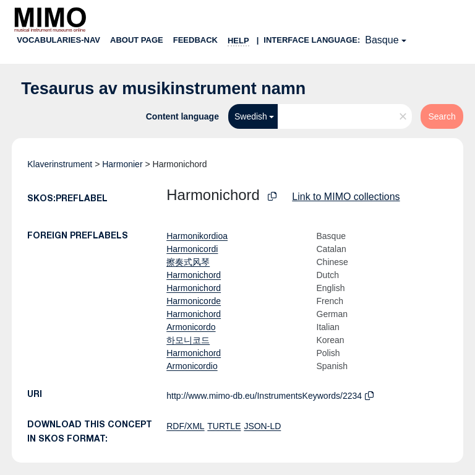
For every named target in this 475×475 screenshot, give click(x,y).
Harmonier (122, 164)
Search (441, 116)
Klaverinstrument (59, 164)
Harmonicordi (192, 249)
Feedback (195, 40)
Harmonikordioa (197, 236)
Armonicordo (190, 327)
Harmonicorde (193, 301)
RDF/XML (185, 426)
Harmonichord (193, 275)
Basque (381, 40)
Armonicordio (191, 366)
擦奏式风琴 (188, 262)
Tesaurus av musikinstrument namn (163, 88)
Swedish (250, 116)
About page (136, 40)
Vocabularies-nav (58, 40)
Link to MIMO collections (346, 196)
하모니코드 (188, 340)
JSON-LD (262, 426)
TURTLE (224, 426)
